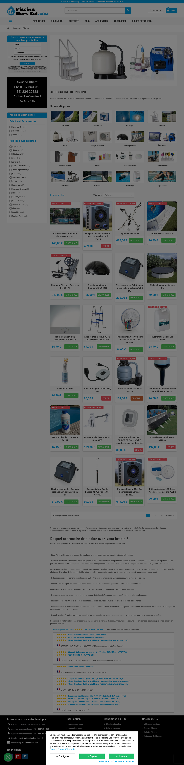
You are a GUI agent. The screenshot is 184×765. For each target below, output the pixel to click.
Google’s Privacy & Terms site (62, 749)
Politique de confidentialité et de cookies (116, 761)
